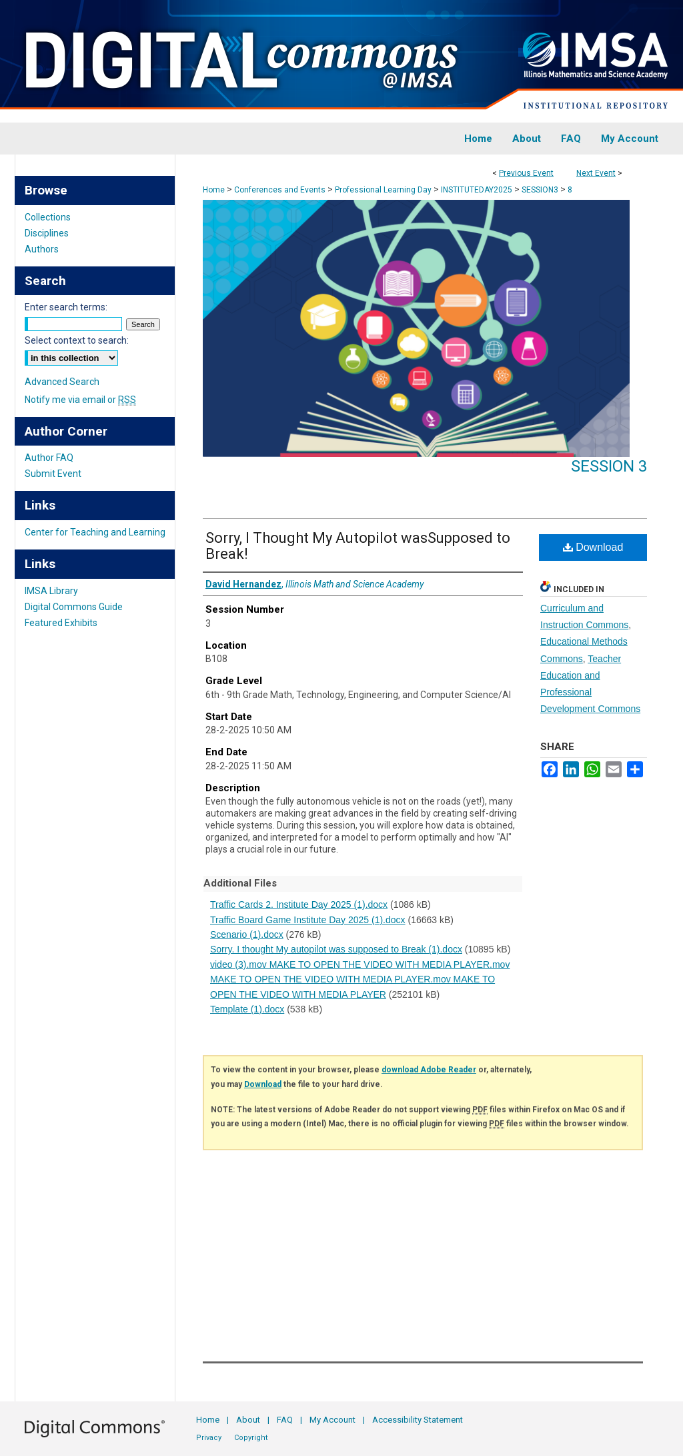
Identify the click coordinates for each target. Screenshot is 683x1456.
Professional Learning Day (384, 189)
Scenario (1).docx (246, 934)
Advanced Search (62, 381)
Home (214, 189)
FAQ (285, 1420)
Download (593, 547)
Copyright (250, 1437)
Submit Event (53, 473)
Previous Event (526, 173)
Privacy (208, 1437)
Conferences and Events (280, 189)
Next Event (596, 173)
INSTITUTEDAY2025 (477, 189)
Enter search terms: (66, 307)
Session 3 (609, 466)
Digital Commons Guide (74, 606)
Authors (42, 249)
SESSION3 (541, 189)
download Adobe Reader (429, 1069)
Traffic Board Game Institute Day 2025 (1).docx (308, 919)
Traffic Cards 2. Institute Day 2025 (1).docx (299, 904)
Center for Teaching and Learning (95, 532)
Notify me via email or (80, 399)
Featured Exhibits (61, 622)
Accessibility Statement (417, 1420)
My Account (332, 1420)
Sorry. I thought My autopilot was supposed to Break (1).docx (336, 949)
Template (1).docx (247, 1009)
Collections (48, 217)
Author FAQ (49, 457)
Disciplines (47, 233)
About (248, 1420)
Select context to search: (77, 340)
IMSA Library (51, 590)
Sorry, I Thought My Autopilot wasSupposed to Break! (357, 546)
